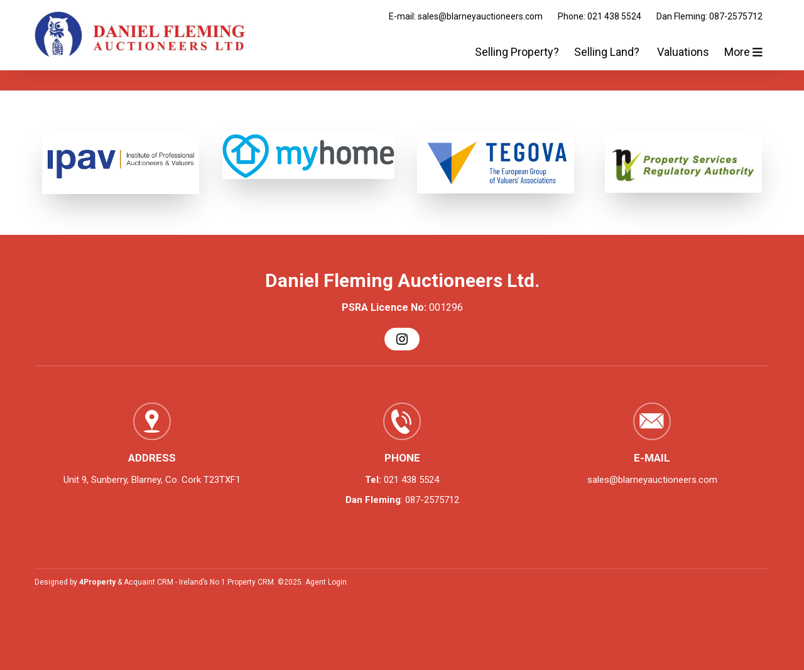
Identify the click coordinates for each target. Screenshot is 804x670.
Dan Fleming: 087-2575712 (709, 16)
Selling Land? (608, 51)
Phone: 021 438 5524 (599, 16)
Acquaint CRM (148, 582)
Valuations (683, 51)
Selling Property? (517, 51)
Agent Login (326, 582)
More (743, 51)
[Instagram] (402, 339)
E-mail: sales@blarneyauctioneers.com (466, 16)
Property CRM (250, 582)
